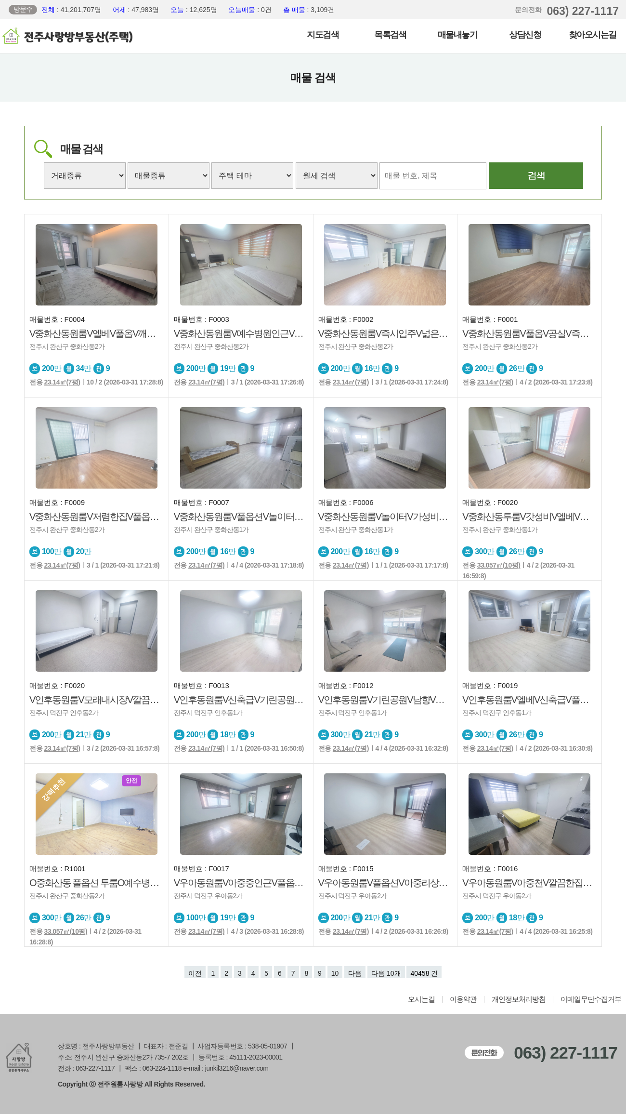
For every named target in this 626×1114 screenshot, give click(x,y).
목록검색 (390, 35)
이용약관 (463, 999)
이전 (195, 973)
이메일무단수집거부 (591, 999)
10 (335, 973)
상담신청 (525, 35)
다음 (355, 973)
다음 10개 (386, 973)
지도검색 (323, 35)
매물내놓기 (458, 35)
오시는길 (421, 999)
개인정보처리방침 (519, 999)
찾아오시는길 (592, 35)
